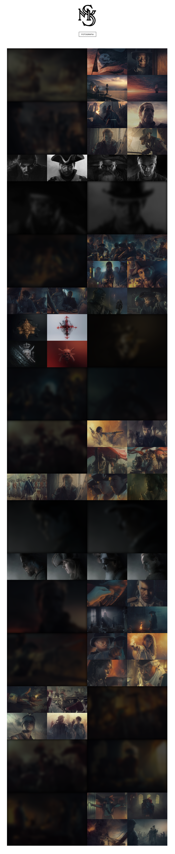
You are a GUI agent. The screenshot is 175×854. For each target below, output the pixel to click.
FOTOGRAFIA (87, 34)
